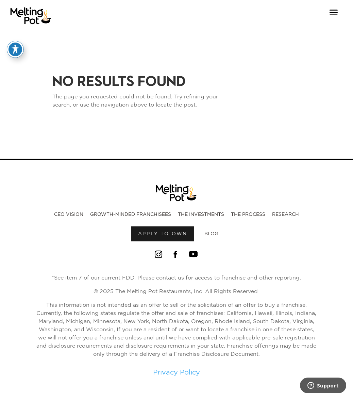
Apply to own (163, 234)
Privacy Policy (176, 372)
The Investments (201, 214)
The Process (248, 214)
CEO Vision (68, 214)
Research (285, 214)
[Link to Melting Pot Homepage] (30, 26)
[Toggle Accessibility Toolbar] (15, 49)
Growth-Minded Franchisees (130, 214)
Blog (211, 234)
